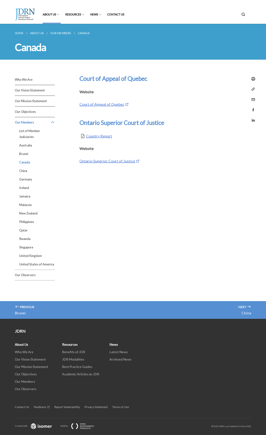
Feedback (40, 407)
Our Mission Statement (31, 101)
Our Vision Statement (30, 90)
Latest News (118, 352)
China (23, 171)
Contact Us (115, 14)
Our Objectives (25, 112)
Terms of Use (120, 407)
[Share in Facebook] (252, 107)
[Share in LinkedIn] (252, 118)
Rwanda (24, 239)
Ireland (24, 188)
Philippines (26, 222)
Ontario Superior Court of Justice (107, 161)
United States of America (36, 264)
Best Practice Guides (77, 367)
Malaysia (25, 205)
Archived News (120, 359)
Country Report (99, 136)
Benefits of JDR (73, 352)
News (94, 14)
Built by (80, 425)
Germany (25, 179)
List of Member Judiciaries (29, 134)
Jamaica (24, 196)
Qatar (23, 230)
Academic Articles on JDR (80, 374)
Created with (36, 425)
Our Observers (25, 275)
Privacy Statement (96, 407)
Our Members (35, 122)
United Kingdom (30, 256)
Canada (24, 162)
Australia (25, 145)
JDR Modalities (73, 359)
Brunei (23, 154)
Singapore (26, 247)
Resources (73, 14)
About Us (49, 14)
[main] (133, 171)
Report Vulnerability (67, 407)
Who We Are (24, 79)
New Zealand (28, 213)
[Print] (252, 78)
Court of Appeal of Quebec (101, 104)
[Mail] (252, 97)
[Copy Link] (252, 89)
